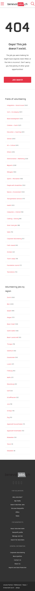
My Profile (17, 501)
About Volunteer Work (17, 528)
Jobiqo (17, 588)
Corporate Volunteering (17, 552)
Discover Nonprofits (17, 508)
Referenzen (17, 585)
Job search (17, 79)
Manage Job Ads (17, 536)
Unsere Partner (8, 585)
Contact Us (17, 560)
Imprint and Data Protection (17, 567)
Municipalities (17, 556)
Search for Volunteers (17, 540)
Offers (17, 512)
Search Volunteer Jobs (17, 504)
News (17, 516)
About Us (17, 564)
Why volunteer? (17, 497)
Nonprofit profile (17, 532)
